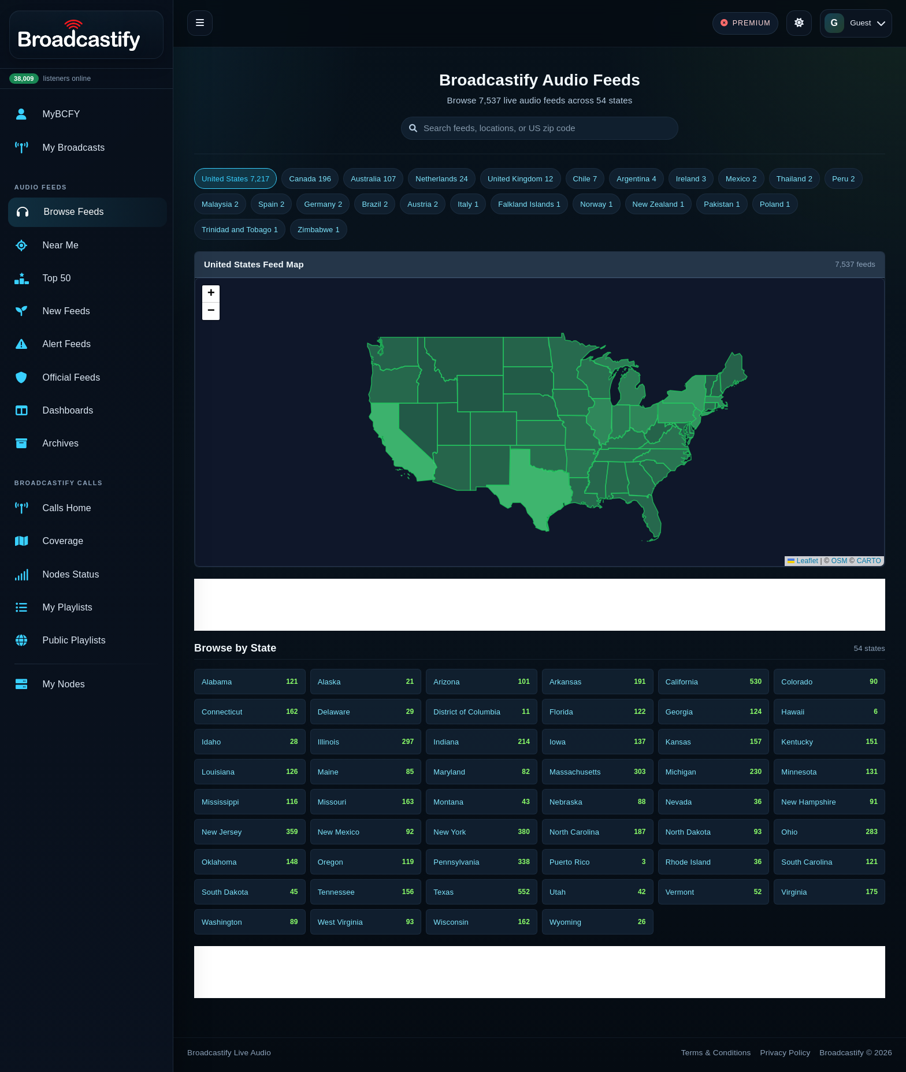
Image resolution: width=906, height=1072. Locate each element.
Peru (843, 179)
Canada (310, 179)
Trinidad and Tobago (240, 230)
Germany (323, 204)
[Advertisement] (539, 605)
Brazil (375, 204)
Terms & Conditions (716, 1052)
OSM (839, 561)
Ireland (691, 179)
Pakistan (722, 204)
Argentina (636, 179)
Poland (775, 204)
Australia (373, 179)
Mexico (741, 179)
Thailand (795, 179)
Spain (271, 204)
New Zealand (659, 204)
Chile (585, 179)
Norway (596, 204)
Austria (422, 204)
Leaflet (803, 561)
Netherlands (441, 179)
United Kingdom (521, 179)
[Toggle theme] (799, 23)
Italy (468, 204)
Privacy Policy (785, 1052)
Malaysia (220, 204)
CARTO (869, 561)
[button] (211, 294)
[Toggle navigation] (200, 23)
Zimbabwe (319, 230)
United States (235, 179)
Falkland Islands (529, 204)
